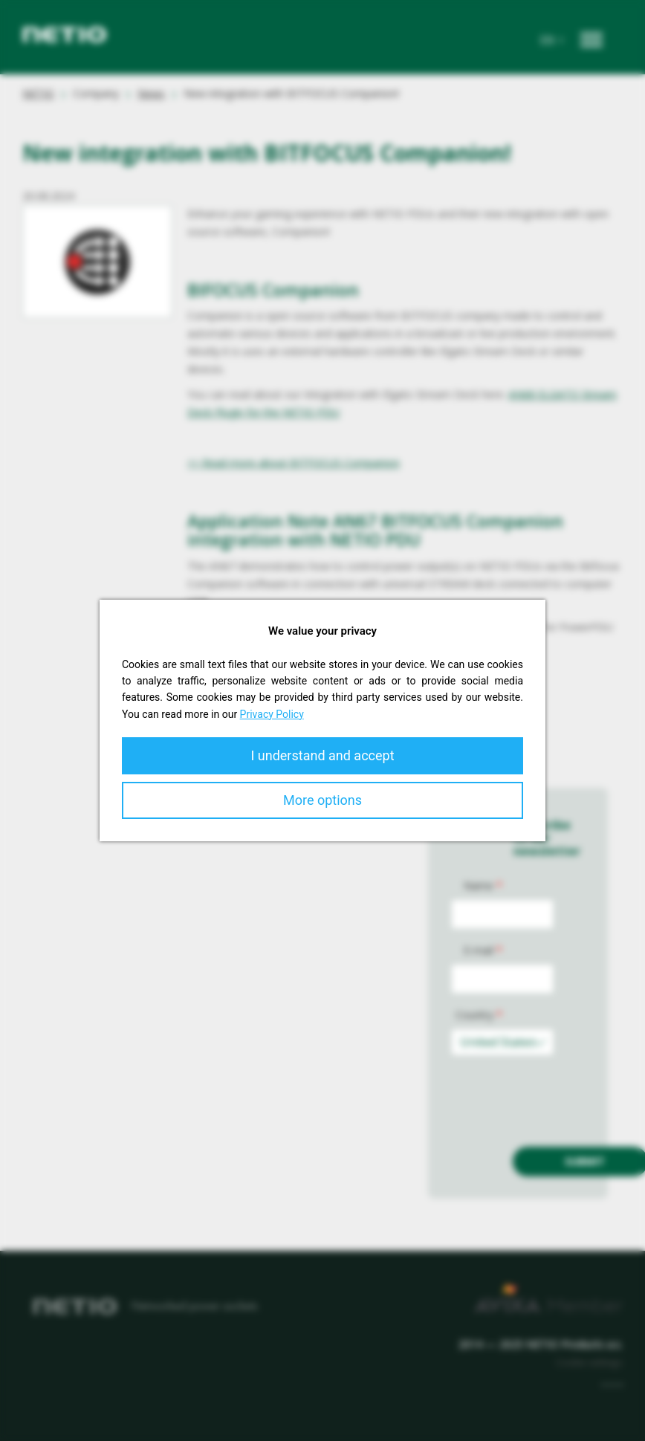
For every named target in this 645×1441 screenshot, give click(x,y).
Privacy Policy (272, 714)
